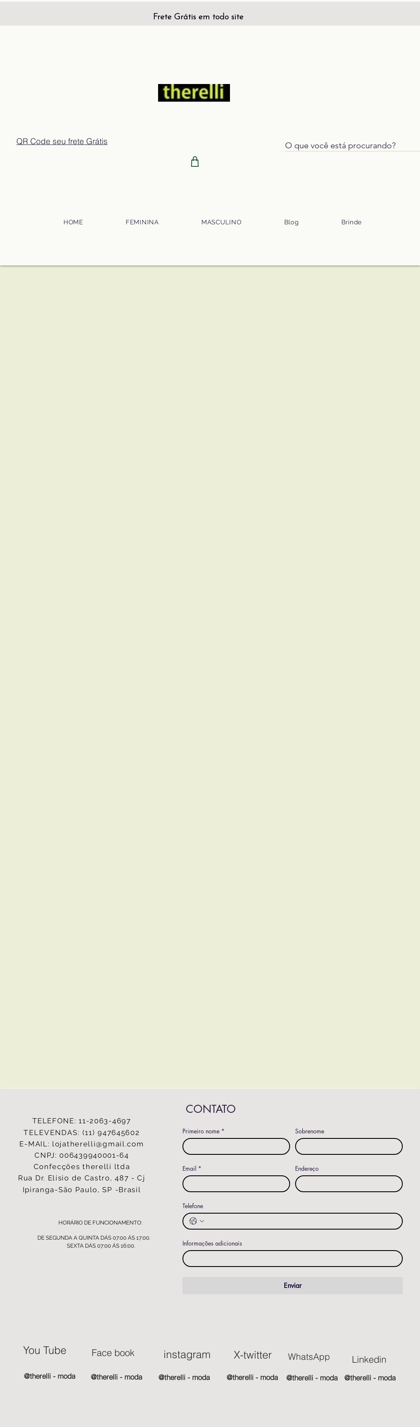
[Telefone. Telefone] (301, 1221)
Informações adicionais (212, 1243)
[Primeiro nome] (233, 1146)
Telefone (192, 1205)
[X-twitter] (252, 1354)
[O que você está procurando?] (344, 145)
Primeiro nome (203, 1131)
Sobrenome (309, 1131)
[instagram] (187, 1354)
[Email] (233, 1183)
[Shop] (195, 161)
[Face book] (113, 1352)
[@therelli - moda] (49, 1375)
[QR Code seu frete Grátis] (62, 140)
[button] (142, 222)
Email (191, 1168)
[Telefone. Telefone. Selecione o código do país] (196, 1221)
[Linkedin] (369, 1359)
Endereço (307, 1168)
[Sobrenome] (346, 1146)
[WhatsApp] (309, 1356)
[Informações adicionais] (290, 1258)
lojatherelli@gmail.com (98, 1144)
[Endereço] (346, 1183)
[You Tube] (45, 1350)
